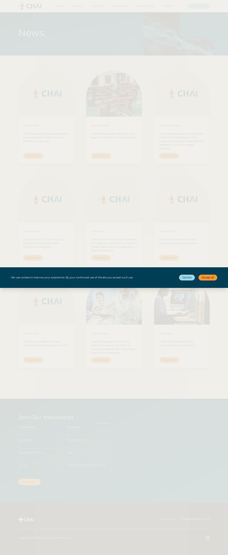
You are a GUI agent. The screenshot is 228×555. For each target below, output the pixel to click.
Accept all (208, 277)
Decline (187, 277)
